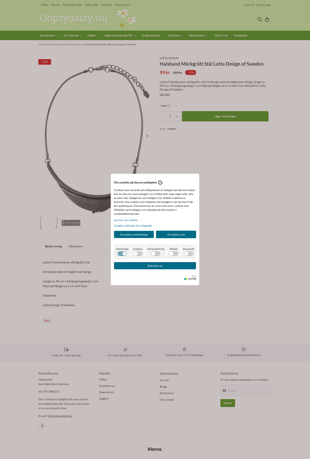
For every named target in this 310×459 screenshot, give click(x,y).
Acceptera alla (176, 234)
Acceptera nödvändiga (134, 234)
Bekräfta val (155, 265)
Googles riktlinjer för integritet (133, 225)
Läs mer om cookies (126, 219)
